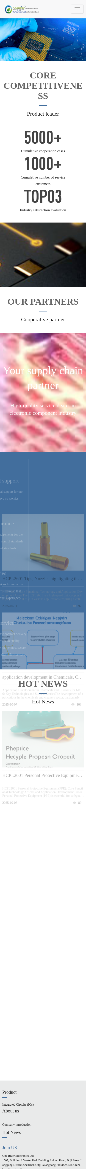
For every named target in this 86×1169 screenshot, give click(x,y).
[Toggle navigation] (77, 9)
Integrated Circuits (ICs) (18, 1104)
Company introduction (16, 1124)
